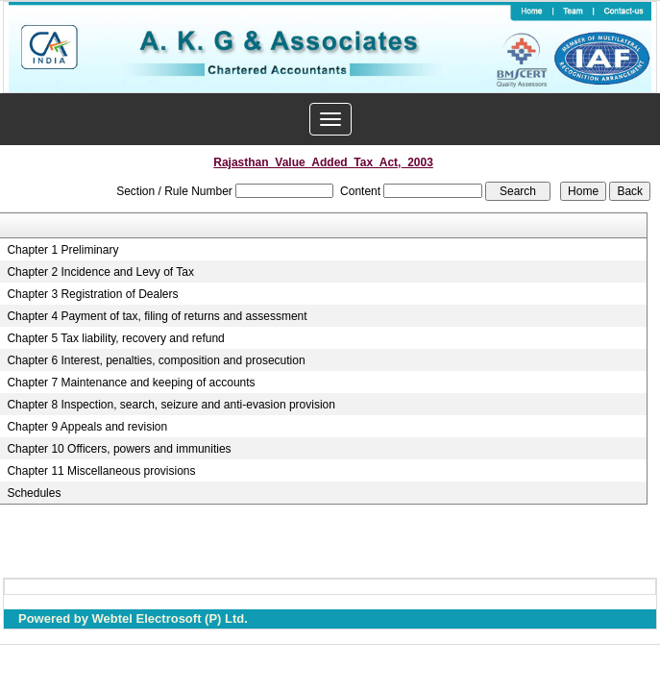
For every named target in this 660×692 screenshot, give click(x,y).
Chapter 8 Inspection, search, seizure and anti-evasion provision (171, 404)
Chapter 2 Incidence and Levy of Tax (100, 272)
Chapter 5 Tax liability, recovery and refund (115, 338)
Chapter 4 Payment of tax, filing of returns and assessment (156, 316)
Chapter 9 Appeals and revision (87, 426)
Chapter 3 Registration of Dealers (92, 294)
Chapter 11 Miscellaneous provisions (101, 471)
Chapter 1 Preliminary (62, 250)
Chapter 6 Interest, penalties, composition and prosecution (156, 360)
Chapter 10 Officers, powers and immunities (119, 449)
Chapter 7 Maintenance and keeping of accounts (131, 382)
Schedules (34, 493)
